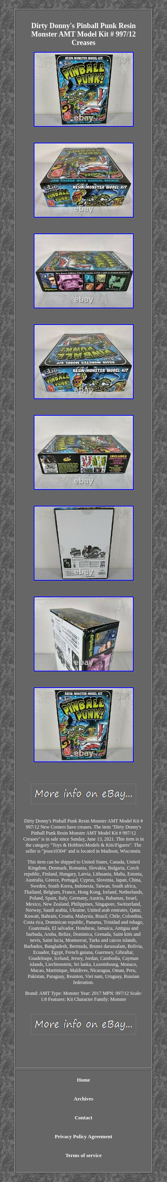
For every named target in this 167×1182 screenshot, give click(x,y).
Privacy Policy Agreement (83, 1136)
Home (83, 1080)
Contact (83, 1118)
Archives (83, 1099)
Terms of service (83, 1155)
